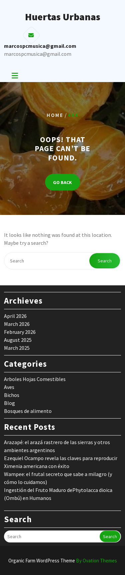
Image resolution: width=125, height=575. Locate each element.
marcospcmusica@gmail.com (37, 53)
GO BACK (62, 182)
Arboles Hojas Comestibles (35, 379)
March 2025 (17, 347)
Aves (9, 387)
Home (55, 115)
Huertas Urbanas (62, 16)
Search (105, 261)
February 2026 (20, 332)
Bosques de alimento (28, 411)
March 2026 (17, 324)
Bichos (11, 395)
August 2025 (18, 339)
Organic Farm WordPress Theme (62, 560)
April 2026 (15, 316)
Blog (9, 403)
